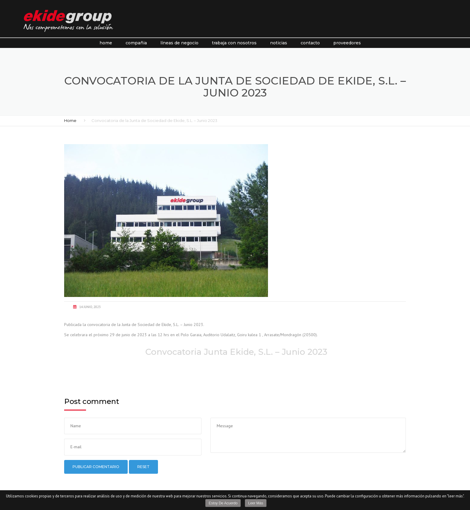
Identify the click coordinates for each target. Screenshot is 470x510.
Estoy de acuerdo (223, 503)
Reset (143, 466)
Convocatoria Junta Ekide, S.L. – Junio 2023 (235, 352)
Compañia (136, 43)
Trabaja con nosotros (234, 43)
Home (106, 43)
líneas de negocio (179, 43)
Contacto (310, 43)
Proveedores (347, 43)
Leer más (255, 503)
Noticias (278, 43)
